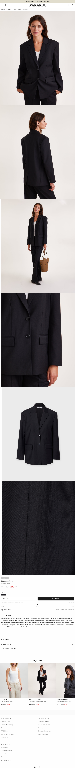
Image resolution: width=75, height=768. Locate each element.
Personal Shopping (7, 725)
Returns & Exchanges (37, 649)
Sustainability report (7, 734)
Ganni (3, 757)
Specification (37, 644)
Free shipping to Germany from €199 (37, 1)
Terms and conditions (44, 731)
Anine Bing (4, 747)
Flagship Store (5, 722)
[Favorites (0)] (69, 5)
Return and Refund (44, 725)
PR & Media (4, 731)
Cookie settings (43, 734)
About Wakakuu (6, 718)
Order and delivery (43, 722)
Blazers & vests (12, 9)
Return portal (42, 728)
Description (37, 615)
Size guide (71, 603)
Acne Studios (5, 744)
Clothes (3, 9)
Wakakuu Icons (7, 581)
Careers (3, 728)
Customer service (43, 718)
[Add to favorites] (72, 582)
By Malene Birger (6, 751)
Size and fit (37, 640)
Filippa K (3, 754)
